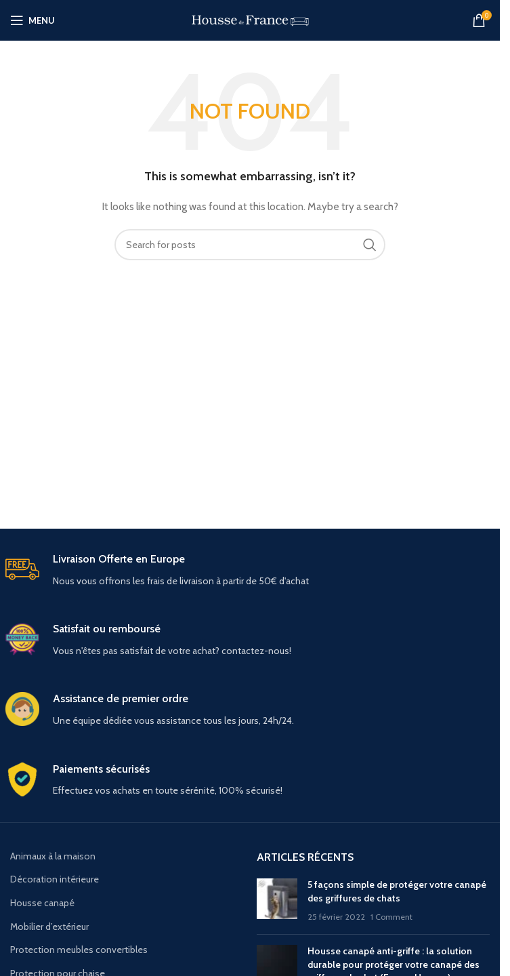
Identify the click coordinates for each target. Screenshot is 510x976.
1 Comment (391, 917)
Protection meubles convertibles (79, 949)
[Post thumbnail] (277, 901)
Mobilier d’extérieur (49, 926)
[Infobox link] (250, 570)
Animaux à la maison (52, 856)
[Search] (249, 244)
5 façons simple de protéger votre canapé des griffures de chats (396, 891)
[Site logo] (250, 19)
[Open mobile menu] (32, 20)
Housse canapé (42, 903)
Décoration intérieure (54, 879)
